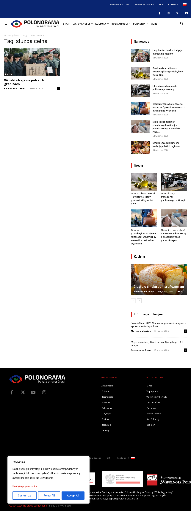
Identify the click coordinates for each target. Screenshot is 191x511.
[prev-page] (133, 300)
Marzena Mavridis (141, 330)
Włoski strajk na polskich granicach (24, 82)
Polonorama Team (14, 88)
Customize (24, 495)
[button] (181, 23)
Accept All (73, 495)
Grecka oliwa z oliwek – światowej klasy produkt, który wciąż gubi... (168, 71)
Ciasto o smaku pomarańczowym (159, 287)
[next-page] (139, 300)
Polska (8, 74)
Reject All (49, 495)
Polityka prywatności (24, 486)
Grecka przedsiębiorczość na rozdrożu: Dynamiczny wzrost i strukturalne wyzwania (168, 107)
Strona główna (11, 35)
